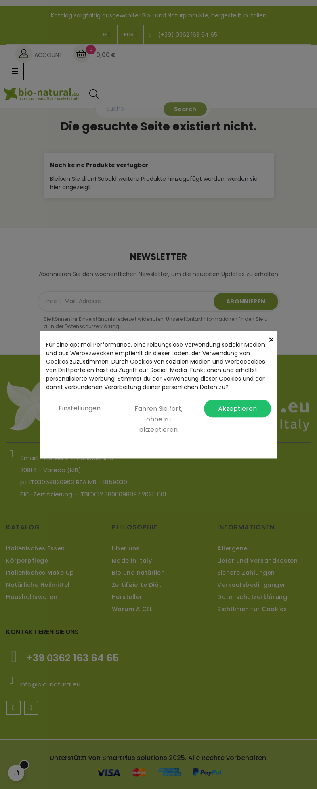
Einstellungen (80, 408)
